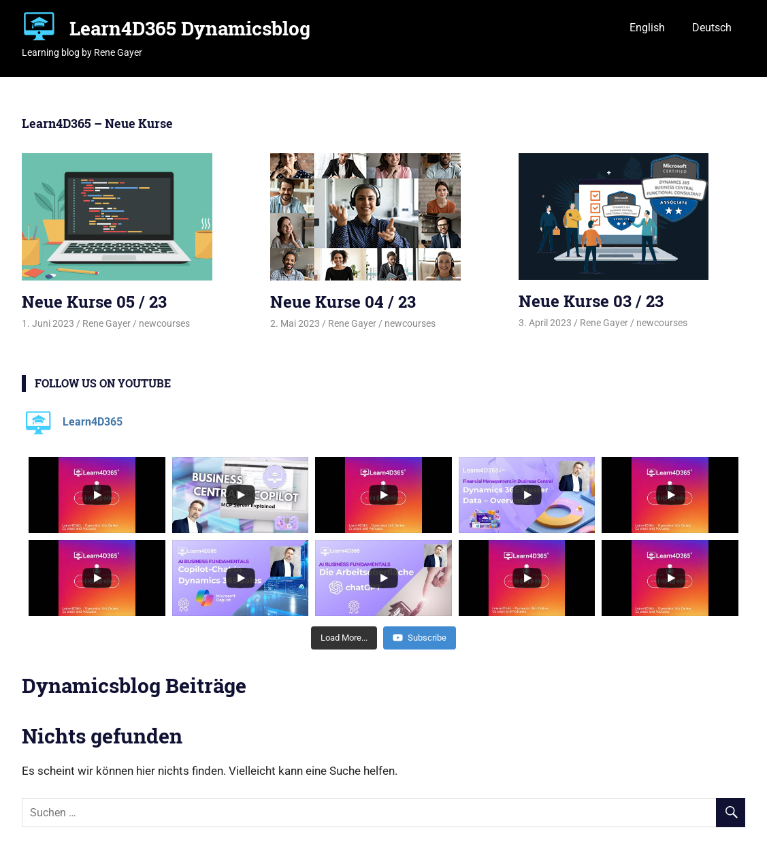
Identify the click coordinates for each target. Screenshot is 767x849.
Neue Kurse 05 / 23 (94, 302)
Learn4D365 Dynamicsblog (189, 28)
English (647, 27)
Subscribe (419, 637)
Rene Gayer (106, 323)
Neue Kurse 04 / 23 (343, 302)
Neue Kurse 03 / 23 (591, 301)
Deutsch (712, 27)
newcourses (164, 323)
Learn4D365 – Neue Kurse (97, 123)
